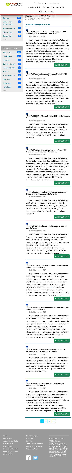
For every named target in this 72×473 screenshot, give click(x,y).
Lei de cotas (42, 11)
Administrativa (12, 28)
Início (35, 3)
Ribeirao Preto (12, 75)
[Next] (49, 421)
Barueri (12, 71)
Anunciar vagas (54, 3)
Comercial (12, 36)
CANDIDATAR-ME (62, 65)
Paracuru (12, 83)
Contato (50, 11)
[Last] (53, 421)
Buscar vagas (42, 3)
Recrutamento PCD (58, 7)
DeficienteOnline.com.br (57, 443)
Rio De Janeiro (12, 67)
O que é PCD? (8, 444)
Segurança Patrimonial (12, 23)
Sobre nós (29, 438)
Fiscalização (46, 7)
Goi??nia (12, 79)
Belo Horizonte (12, 64)
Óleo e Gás (12, 32)
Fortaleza (12, 87)
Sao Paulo (12, 52)
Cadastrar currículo (34, 7)
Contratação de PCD (10, 451)
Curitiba (12, 60)
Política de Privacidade (34, 444)
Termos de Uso (31, 449)
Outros (12, 18)
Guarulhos (12, 56)
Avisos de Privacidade (34, 446)
